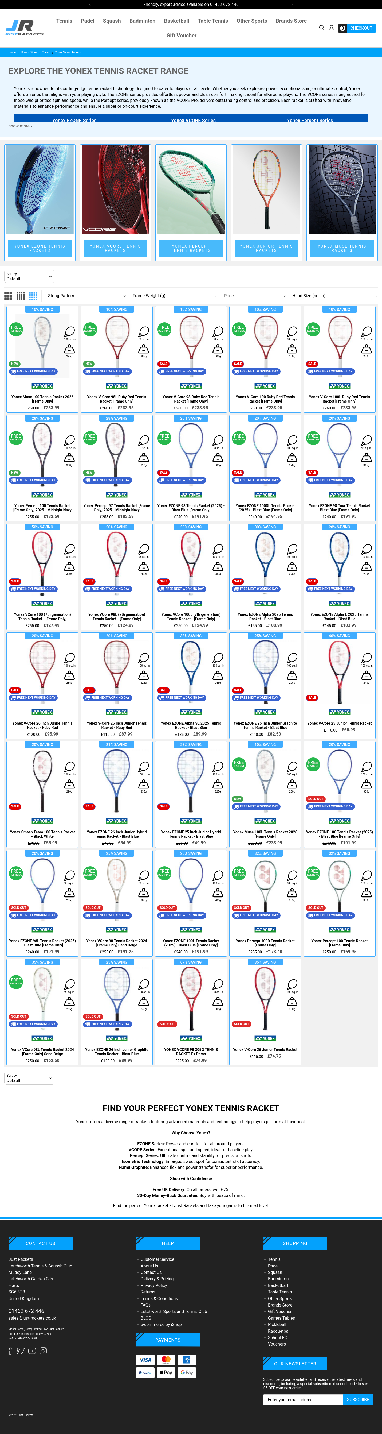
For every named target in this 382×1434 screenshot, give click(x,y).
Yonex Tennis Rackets (66, 52)
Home (12, 52)
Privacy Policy (154, 1285)
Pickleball (277, 1324)
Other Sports (252, 21)
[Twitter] (21, 1353)
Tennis (64, 21)
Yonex (44, 52)
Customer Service (157, 1259)
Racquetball (279, 1331)
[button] (90, 4)
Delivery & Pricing (157, 1278)
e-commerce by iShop (161, 1324)
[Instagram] (43, 1353)
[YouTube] (32, 1353)
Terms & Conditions (159, 1298)
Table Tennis (213, 21)
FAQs (146, 1305)
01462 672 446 (26, 1311)
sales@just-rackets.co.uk (32, 1318)
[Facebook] (13, 1353)
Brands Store (291, 21)
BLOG (146, 1318)
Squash (112, 21)
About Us (149, 1266)
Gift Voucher (182, 36)
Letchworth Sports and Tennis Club (174, 1311)
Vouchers (277, 1344)
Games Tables (281, 1318)
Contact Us (151, 1272)
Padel (87, 21)
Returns (148, 1291)
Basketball (176, 21)
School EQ (278, 1337)
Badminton (142, 21)
